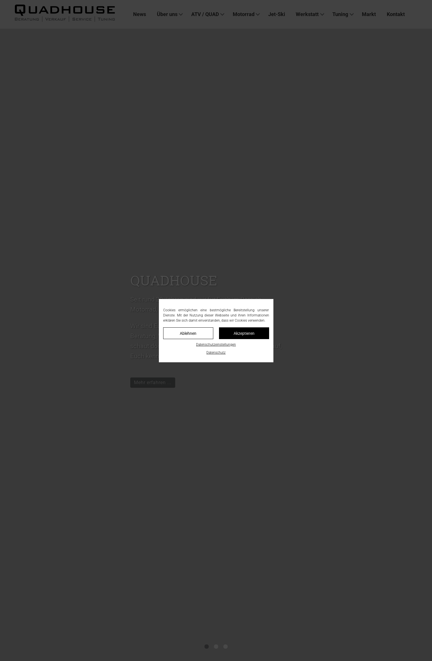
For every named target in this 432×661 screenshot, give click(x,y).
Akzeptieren (244, 333)
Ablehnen (188, 333)
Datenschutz (216, 353)
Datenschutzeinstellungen (216, 345)
